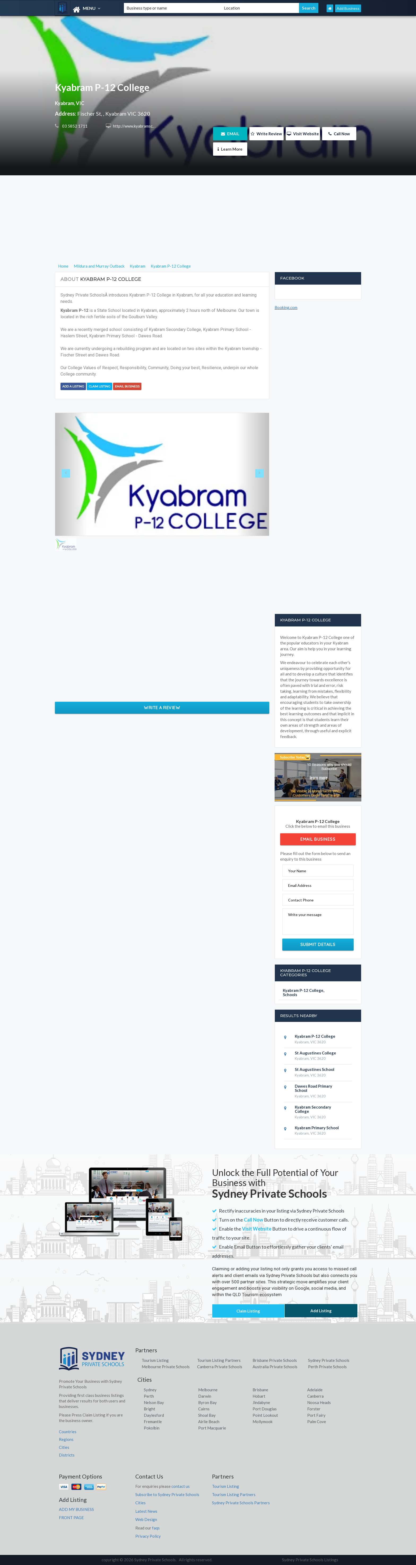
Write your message (305, 914)
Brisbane (260, 1389)
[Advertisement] (208, 226)
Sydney (150, 1389)
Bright (149, 1408)
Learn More (230, 149)
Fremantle (153, 1421)
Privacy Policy (148, 1536)
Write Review (266, 133)
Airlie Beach (208, 1421)
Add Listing (321, 1310)
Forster (313, 1408)
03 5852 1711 (74, 126)
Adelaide (315, 1389)
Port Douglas (265, 1408)
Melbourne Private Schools (166, 1366)
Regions (66, 1439)
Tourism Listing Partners (219, 1360)
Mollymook (262, 1421)
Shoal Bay (207, 1415)
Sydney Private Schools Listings (310, 1559)
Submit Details (318, 944)
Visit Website (303, 133)
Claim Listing (99, 386)
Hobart (259, 1396)
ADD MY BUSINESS (76, 1509)
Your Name (297, 871)
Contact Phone (301, 900)
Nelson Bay (154, 1402)
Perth (149, 1396)
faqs (156, 1527)
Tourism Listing (155, 1360)
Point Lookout (265, 1415)
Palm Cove (316, 1421)
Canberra (315, 1396)
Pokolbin (151, 1427)
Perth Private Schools (327, 1366)
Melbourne (208, 1389)
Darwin (204, 1396)
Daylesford (154, 1415)
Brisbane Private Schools (275, 1360)
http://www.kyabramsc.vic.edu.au (141, 126)
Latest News (146, 1511)
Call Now (339, 133)
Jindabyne (261, 1402)
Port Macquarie (212, 1427)
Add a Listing (73, 386)
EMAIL (230, 133)
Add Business (348, 8)
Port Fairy (316, 1415)
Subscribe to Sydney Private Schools (167, 1494)
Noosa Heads (319, 1402)
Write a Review (162, 707)
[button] (71, 474)
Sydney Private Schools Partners (241, 1502)
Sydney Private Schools (328, 1360)
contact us (180, 1486)
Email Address (299, 885)
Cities (64, 1447)
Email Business (127, 386)
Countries (67, 1431)
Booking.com (286, 307)
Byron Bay (207, 1402)
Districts (67, 1455)
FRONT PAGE (71, 1517)
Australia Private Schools (275, 1366)
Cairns (204, 1408)
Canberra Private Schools (219, 1366)
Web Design (146, 1519)
